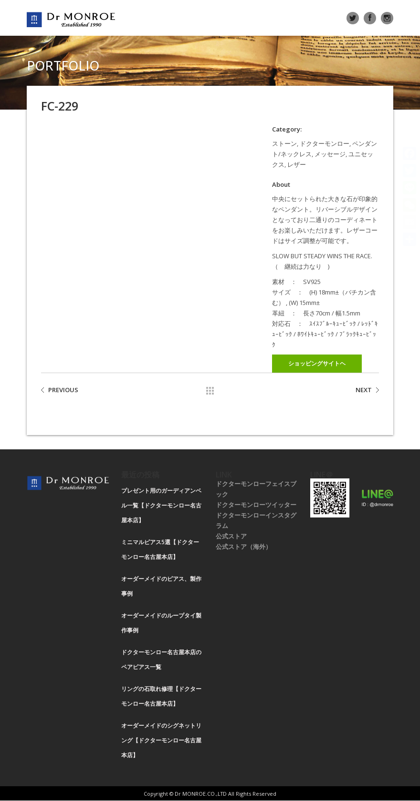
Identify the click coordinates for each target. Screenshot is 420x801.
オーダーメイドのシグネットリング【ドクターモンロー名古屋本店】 (161, 740)
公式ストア (231, 536)
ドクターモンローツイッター (256, 504)
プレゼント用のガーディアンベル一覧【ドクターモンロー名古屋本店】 (161, 505)
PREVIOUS (63, 389)
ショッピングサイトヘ (317, 363)
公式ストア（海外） (244, 546)
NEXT (364, 389)
